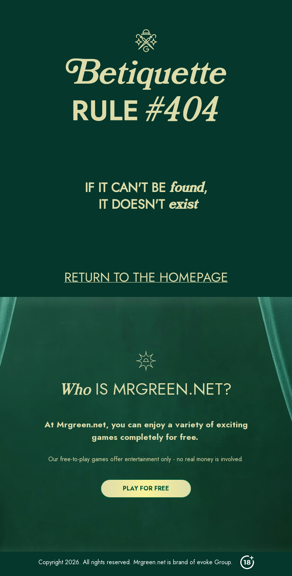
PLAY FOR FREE (146, 488)
